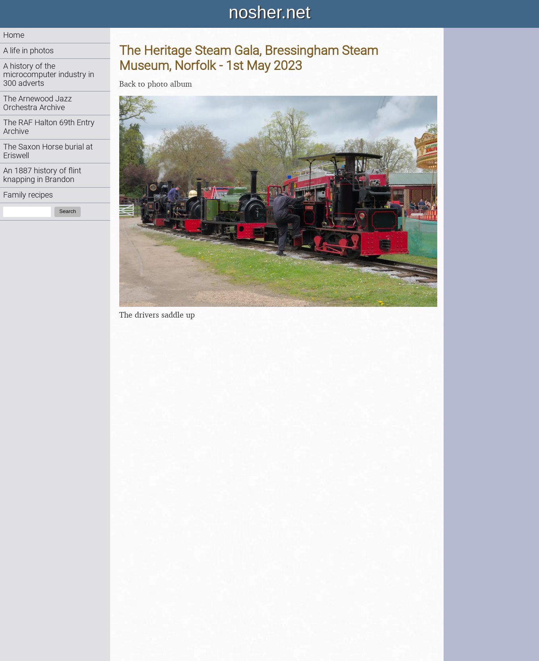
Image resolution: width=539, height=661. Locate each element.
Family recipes (28, 195)
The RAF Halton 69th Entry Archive (49, 127)
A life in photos (28, 50)
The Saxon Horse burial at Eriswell (48, 151)
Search (67, 211)
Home (13, 35)
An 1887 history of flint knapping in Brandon (42, 175)
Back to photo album (155, 84)
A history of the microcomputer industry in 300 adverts (48, 75)
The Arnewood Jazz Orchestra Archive (37, 103)
